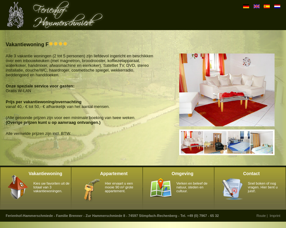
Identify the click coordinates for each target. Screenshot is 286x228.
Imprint (274, 216)
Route (261, 216)
